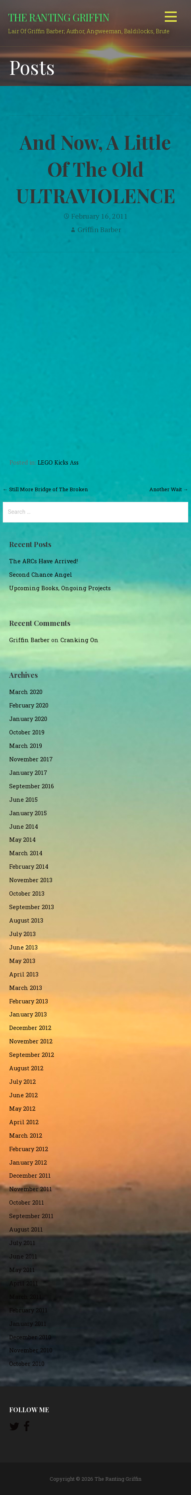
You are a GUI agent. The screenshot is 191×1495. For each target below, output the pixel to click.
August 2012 (26, 1068)
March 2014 (25, 853)
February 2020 (28, 705)
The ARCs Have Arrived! (43, 561)
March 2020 (25, 692)
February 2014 (28, 866)
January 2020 (28, 719)
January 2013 (28, 1014)
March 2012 (25, 1135)
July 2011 (22, 1243)
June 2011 (23, 1256)
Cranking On (79, 640)
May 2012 (22, 1108)
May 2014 (22, 839)
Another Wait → (168, 489)
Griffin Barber (99, 229)
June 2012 (23, 1095)
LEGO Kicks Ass (58, 462)
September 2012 (31, 1054)
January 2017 (28, 772)
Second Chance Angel (40, 574)
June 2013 (23, 947)
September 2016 (31, 786)
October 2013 (26, 893)
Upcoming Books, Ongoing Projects (60, 588)
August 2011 (26, 1229)
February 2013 (28, 1001)
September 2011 (31, 1216)
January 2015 (28, 813)
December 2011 (30, 1175)
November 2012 (30, 1041)
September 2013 (31, 907)
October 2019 (26, 732)
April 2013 (24, 974)
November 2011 (30, 1189)
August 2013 (26, 920)
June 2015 (23, 799)
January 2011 (27, 1323)
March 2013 (25, 988)
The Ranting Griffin (58, 17)
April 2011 (23, 1283)
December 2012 (30, 1028)
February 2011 (28, 1310)
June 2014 (23, 826)
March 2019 (25, 745)
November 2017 (31, 759)
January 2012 (28, 1162)
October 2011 (26, 1202)
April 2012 (24, 1122)
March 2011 (25, 1296)
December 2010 (30, 1337)
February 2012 (28, 1149)
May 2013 (22, 961)
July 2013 (22, 934)
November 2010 (30, 1350)
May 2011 (22, 1270)
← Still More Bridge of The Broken (45, 489)
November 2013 (30, 880)
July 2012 (22, 1081)
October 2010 (26, 1363)
